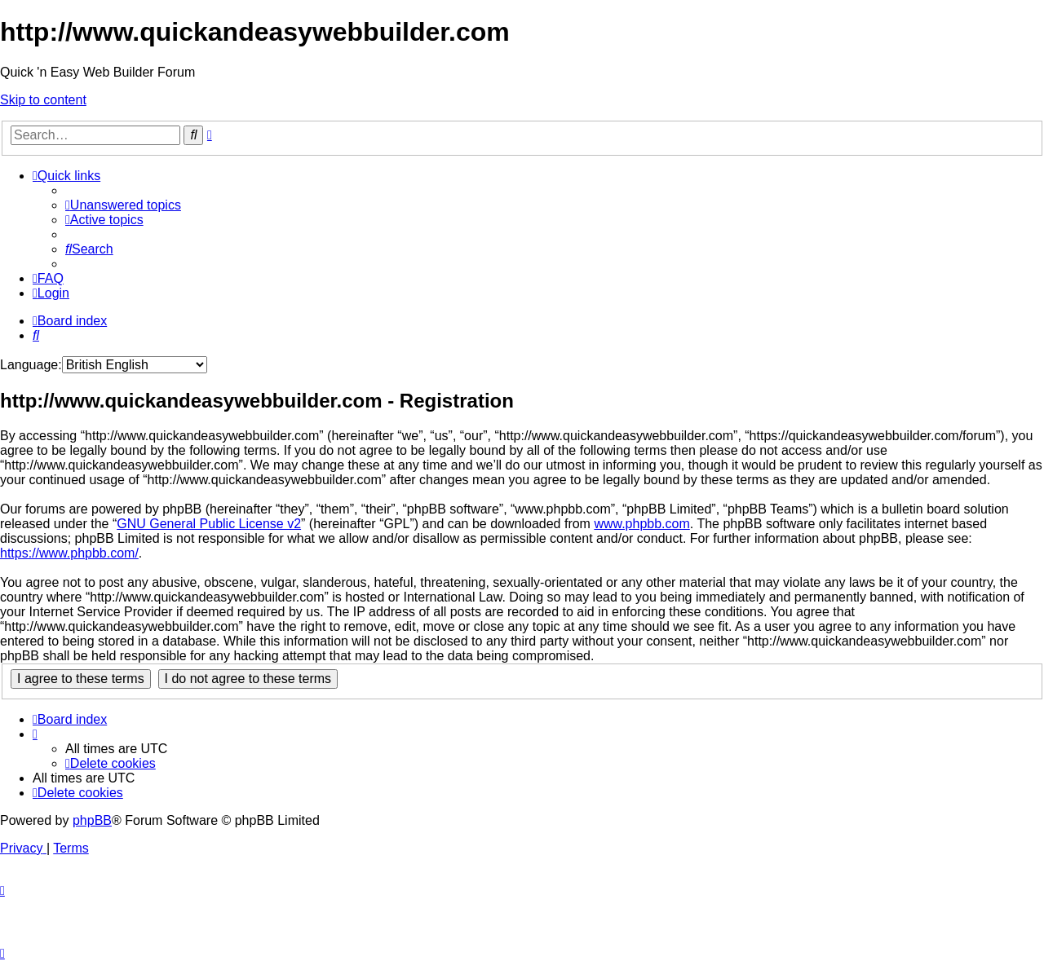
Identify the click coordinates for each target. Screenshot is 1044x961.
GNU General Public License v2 (209, 524)
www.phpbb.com (641, 524)
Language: (31, 365)
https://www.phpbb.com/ (69, 553)
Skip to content (43, 100)
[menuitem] (123, 205)
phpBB (92, 820)
